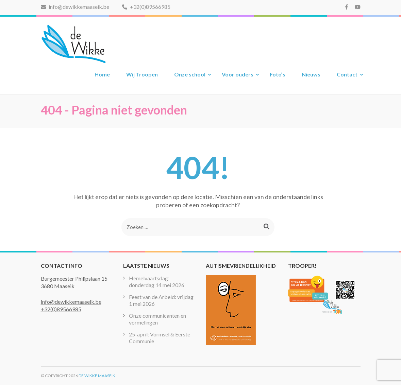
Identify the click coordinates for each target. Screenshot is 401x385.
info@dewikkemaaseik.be (75, 6)
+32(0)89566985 (146, 6)
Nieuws (311, 74)
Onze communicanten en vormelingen (157, 319)
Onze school (189, 74)
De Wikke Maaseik (97, 375)
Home (102, 74)
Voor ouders (237, 74)
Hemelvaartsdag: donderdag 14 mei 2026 (156, 281)
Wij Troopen (142, 74)
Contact (347, 74)
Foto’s (277, 74)
